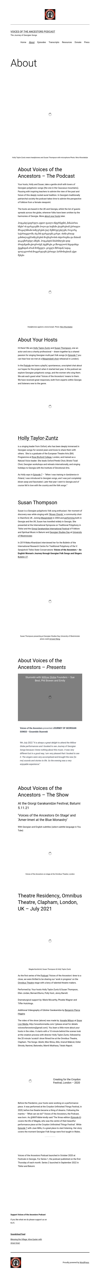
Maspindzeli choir (50, 359)
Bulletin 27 (23, 557)
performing (69, 518)
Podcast (44, 975)
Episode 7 (72, 355)
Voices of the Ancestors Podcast (33, 31)
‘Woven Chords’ (56, 514)
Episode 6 (75, 1117)
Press (86, 42)
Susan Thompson (63, 348)
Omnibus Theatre (26, 983)
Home (23, 42)
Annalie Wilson (67, 1020)
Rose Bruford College (42, 457)
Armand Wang (54, 639)
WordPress (84, 1262)
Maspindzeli (46, 518)
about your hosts (52, 216)
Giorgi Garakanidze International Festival (50, 528)
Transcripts (54, 42)
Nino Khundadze (66, 327)
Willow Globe (49, 677)
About (32, 42)
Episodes (41, 42)
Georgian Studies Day (60, 532)
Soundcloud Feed (18, 1234)
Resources (67, 42)
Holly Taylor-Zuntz (41, 348)
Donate (78, 42)
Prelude (27, 365)
